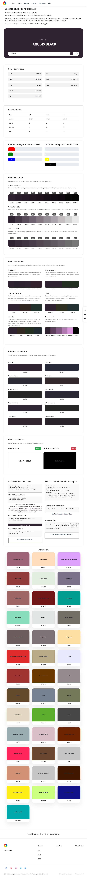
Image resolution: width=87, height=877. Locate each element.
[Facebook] (85, 314)
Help (39, 854)
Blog (49, 3)
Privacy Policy (79, 874)
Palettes (34, 3)
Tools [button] (13, 3)
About (39, 850)
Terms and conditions (65, 874)
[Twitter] (85, 310)
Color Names (42, 3)
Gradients (26, 3)
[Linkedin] (85, 318)
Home (19, 3)
